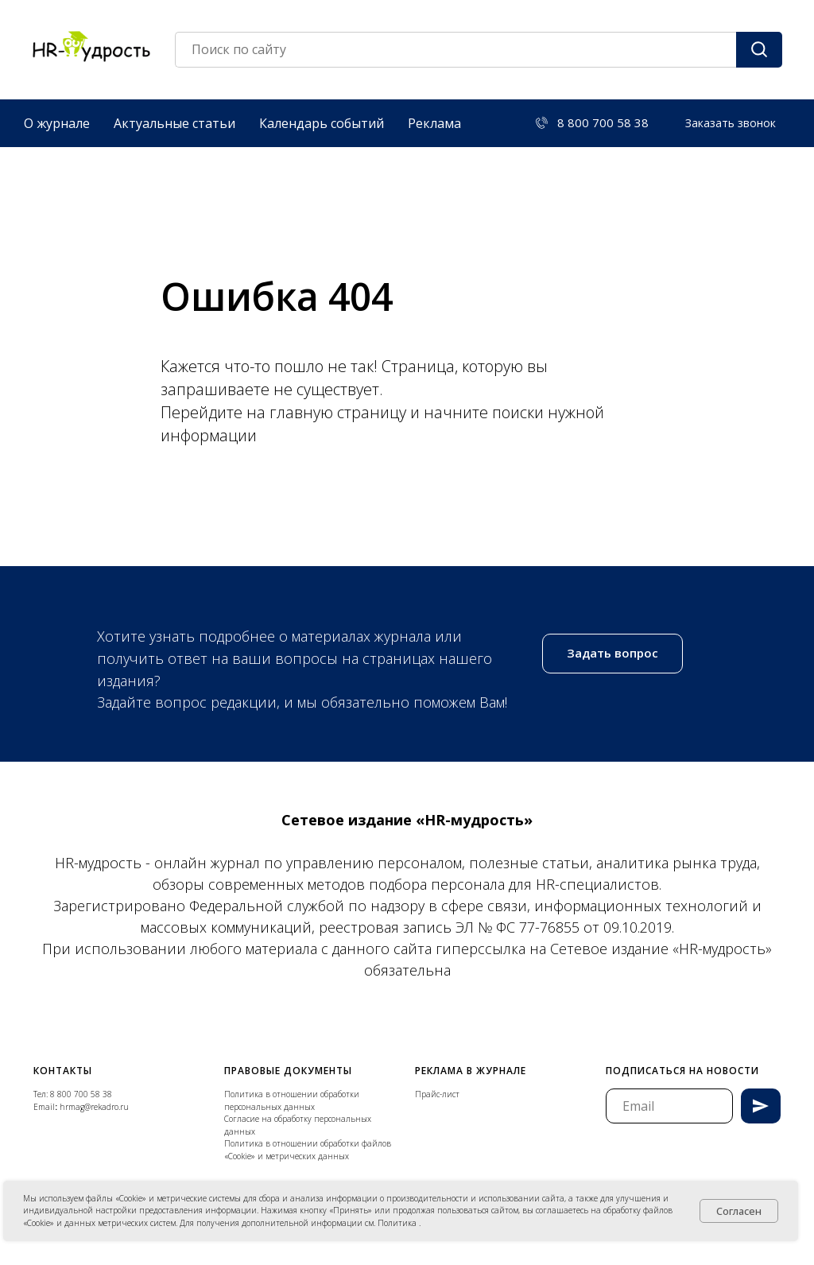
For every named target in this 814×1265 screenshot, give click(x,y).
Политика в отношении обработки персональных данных (291, 1100)
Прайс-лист (437, 1094)
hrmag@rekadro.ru (94, 1106)
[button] (730, 123)
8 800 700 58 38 (81, 1094)
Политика (398, 1222)
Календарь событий (321, 123)
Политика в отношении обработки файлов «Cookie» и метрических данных (307, 1150)
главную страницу (339, 412)
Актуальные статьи (174, 123)
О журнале (57, 123)
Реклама (434, 123)
